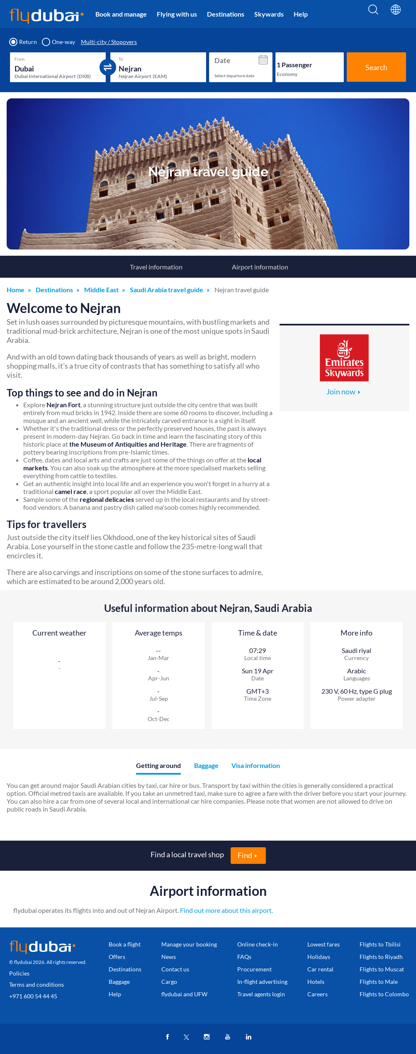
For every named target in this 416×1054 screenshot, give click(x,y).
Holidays (318, 956)
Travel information (156, 267)
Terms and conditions (36, 984)
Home (15, 289)
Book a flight (125, 944)
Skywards (269, 14)
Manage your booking (189, 944)
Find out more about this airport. (226, 910)
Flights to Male (379, 981)
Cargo (169, 981)
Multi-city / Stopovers (109, 42)
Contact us (175, 969)
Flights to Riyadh (381, 956)
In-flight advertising (262, 981)
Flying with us (177, 14)
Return (23, 42)
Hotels (315, 981)
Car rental (320, 969)
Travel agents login (261, 994)
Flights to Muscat (382, 969)
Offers (117, 956)
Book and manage (121, 14)
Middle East (101, 289)
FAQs (244, 956)
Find (245, 855)
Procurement (254, 969)
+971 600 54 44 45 (33, 996)
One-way (59, 42)
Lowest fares (323, 944)
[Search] (373, 15)
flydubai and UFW (184, 994)
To (121, 59)
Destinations (225, 14)
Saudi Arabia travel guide (166, 289)
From (19, 59)
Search (376, 67)
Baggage (119, 981)
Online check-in (257, 944)
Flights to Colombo (384, 994)
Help (301, 14)
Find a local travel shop (187, 854)
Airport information (260, 267)
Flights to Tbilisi (380, 944)
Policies (19, 973)
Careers (317, 994)
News (168, 956)
